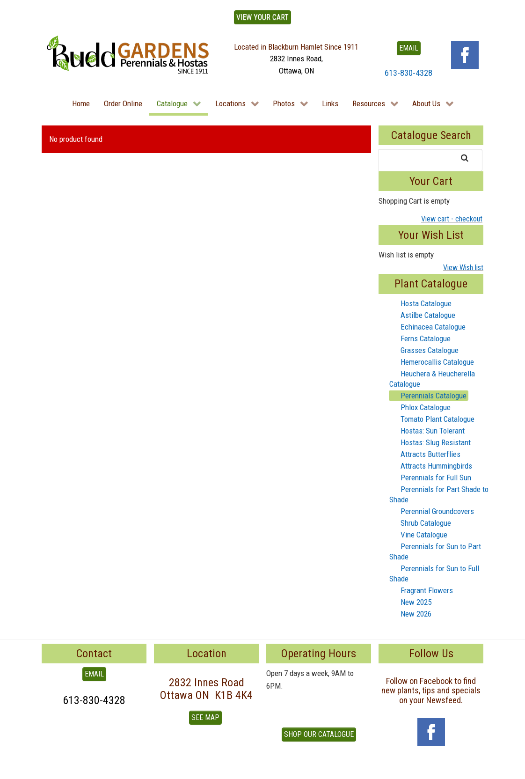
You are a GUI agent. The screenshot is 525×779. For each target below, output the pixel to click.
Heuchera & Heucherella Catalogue (432, 378)
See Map (205, 717)
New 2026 (410, 614)
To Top (52, 768)
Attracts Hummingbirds (430, 466)
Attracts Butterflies (424, 454)
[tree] (431, 459)
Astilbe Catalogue (422, 315)
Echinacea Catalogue (427, 327)
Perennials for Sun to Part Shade (435, 551)
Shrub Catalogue (420, 523)
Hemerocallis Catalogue (431, 362)
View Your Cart (262, 17)
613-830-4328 (408, 73)
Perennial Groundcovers (431, 511)
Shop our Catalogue (319, 734)
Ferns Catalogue (420, 338)
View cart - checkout (451, 218)
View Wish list (463, 267)
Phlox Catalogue (420, 407)
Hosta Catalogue (420, 303)
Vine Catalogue (418, 534)
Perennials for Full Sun (430, 477)
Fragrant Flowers (421, 590)
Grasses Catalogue (424, 350)
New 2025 (410, 602)
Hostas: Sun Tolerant (427, 431)
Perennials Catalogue (428, 395)
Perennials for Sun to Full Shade (434, 573)
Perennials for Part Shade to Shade (439, 494)
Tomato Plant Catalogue (431, 419)
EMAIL (408, 48)
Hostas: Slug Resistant (430, 442)
